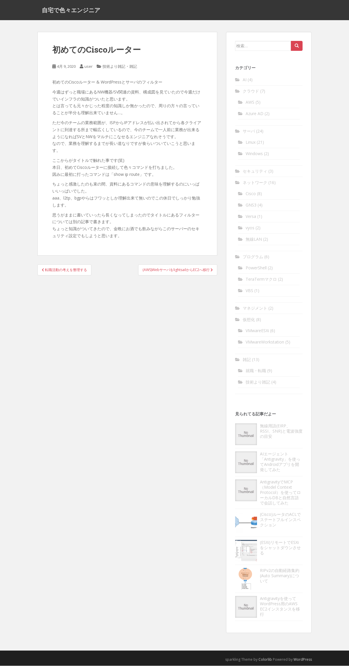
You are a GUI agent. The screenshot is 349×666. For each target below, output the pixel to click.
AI (244, 80)
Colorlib (265, 660)
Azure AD (254, 114)
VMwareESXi (257, 331)
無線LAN (254, 239)
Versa (251, 216)
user (88, 67)
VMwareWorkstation (265, 342)
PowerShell (256, 268)
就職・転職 (256, 371)
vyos (250, 228)
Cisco (251, 194)
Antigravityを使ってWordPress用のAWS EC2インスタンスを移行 (280, 607)
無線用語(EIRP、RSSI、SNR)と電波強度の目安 (281, 432)
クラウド (251, 91)
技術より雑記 (114, 67)
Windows (254, 154)
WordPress (303, 660)
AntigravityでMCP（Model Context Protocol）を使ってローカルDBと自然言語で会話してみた (280, 493)
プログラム (253, 257)
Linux (251, 142)
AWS (250, 102)
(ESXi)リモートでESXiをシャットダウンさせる (280, 548)
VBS (249, 291)
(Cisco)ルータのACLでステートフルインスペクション (280, 520)
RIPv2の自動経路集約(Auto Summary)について (279, 576)
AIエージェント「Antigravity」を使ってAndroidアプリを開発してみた (280, 462)
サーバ (249, 131)
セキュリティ (255, 171)
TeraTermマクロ (261, 279)
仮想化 (249, 319)
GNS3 (251, 205)
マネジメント (255, 308)
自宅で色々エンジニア (71, 10)
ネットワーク (255, 182)
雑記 (133, 67)
